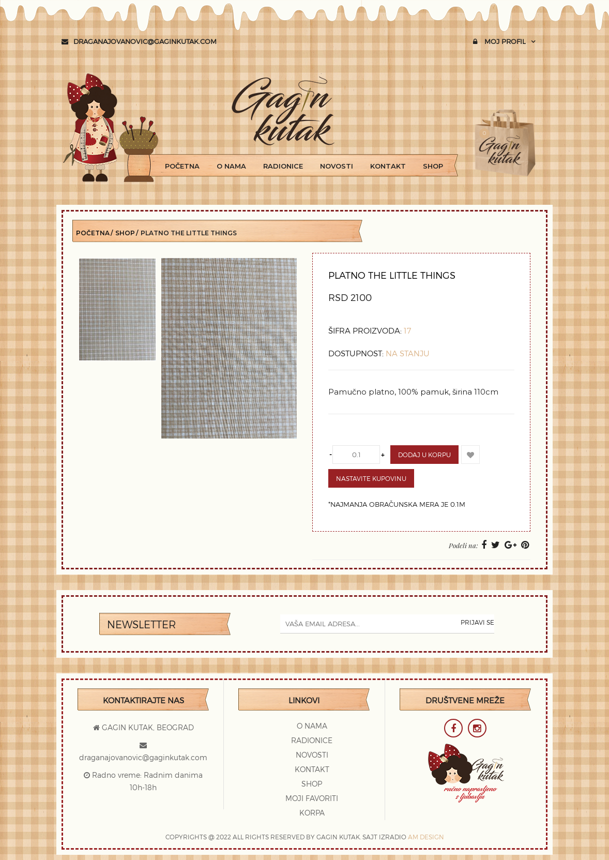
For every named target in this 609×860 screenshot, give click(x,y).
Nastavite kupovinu (371, 478)
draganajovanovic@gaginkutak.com (139, 41)
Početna (182, 166)
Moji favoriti (311, 798)
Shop (433, 166)
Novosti (336, 166)
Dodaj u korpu (424, 454)
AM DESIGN (426, 836)
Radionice (283, 166)
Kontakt (388, 166)
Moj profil (499, 41)
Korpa (312, 812)
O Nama (231, 166)
